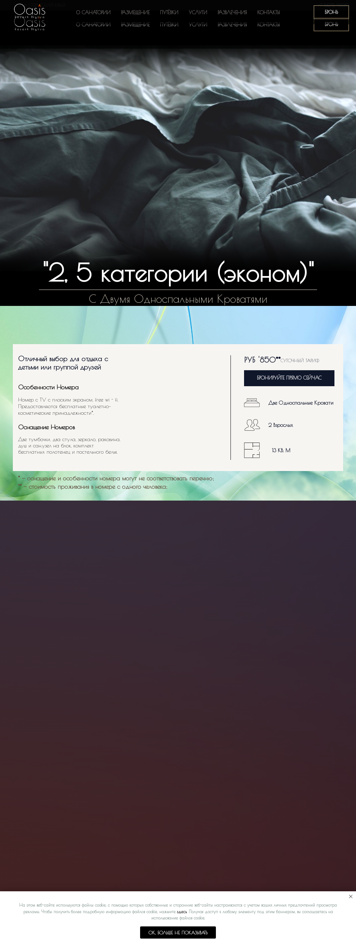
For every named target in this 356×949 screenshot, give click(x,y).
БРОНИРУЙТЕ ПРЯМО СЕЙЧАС (289, 378)
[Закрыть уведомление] (350, 896)
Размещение (135, 24)
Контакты (268, 24)
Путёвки (169, 24)
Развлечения (232, 24)
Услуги (198, 24)
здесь (182, 911)
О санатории (93, 24)
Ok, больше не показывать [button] (178, 932)
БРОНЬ (331, 24)
